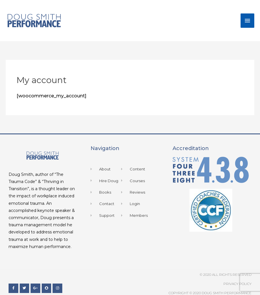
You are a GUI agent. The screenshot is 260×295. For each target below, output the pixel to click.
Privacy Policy (237, 284)
